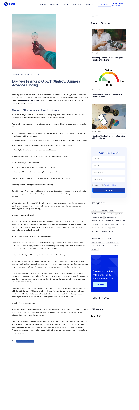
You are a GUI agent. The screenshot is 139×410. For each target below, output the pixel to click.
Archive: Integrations (98, 213)
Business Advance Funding (25, 341)
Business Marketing (111, 217)
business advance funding (31, 100)
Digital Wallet (120, 220)
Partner (65, 4)
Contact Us (89, 4)
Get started (104, 4)
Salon (116, 245)
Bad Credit (111, 213)
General (113, 228)
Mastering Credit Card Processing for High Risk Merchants (107, 59)
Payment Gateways (112, 242)
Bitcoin (119, 213)
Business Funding (97, 217)
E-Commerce (95, 224)
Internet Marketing (98, 238)
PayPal (109, 245)
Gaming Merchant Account (100, 228)
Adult (111, 210)
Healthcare (95, 231)
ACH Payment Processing (99, 210)
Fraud (123, 224)
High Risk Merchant (108, 231)
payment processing (98, 245)
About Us (42, 4)
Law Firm (109, 238)
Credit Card (109, 220)
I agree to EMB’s (105, 185)
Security (95, 249)
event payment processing (110, 224)
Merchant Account (98, 242)
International (113, 235)
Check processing (97, 220)
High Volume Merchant (99, 235)
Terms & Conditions (110, 185)
